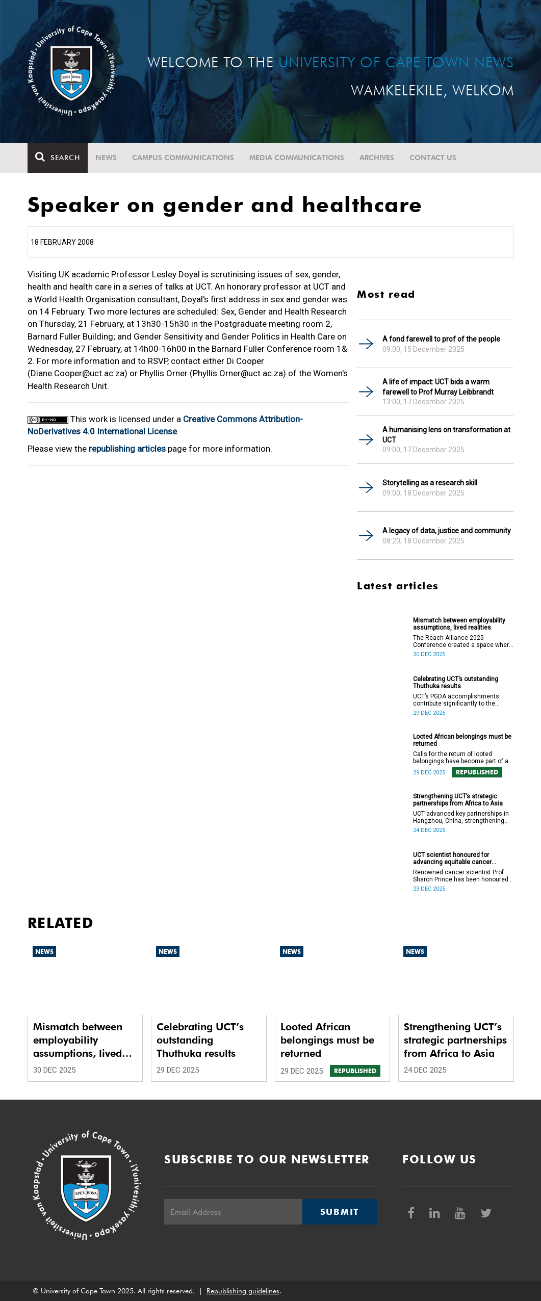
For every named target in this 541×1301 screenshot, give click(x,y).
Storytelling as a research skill (429, 483)
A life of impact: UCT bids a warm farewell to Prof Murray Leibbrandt (438, 387)
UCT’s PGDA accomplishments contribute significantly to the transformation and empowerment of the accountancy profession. (461, 700)
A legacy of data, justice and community (446, 531)
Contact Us (432, 157)
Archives (376, 157)
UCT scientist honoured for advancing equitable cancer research (452, 858)
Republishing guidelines (243, 1291)
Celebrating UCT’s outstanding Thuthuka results (455, 682)
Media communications (296, 157)
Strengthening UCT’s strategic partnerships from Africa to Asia (458, 800)
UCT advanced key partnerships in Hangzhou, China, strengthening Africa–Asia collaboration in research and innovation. (461, 817)
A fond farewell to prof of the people (441, 339)
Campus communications (183, 157)
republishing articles (127, 449)
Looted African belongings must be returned (462, 740)
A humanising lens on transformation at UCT (446, 435)
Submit (339, 1212)
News (106, 157)
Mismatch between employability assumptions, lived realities (459, 624)
